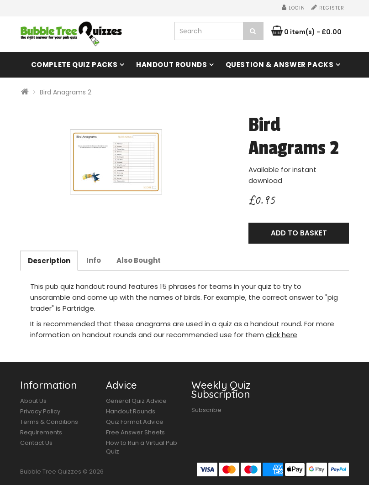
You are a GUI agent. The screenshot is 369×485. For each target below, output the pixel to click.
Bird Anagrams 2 (65, 92)
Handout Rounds (171, 64)
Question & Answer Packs (280, 64)
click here (281, 334)
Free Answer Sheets (135, 432)
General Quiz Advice (136, 400)
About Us (33, 400)
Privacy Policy (40, 411)
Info (93, 260)
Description (49, 261)
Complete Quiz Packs (74, 64)
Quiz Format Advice (134, 421)
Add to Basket (299, 233)
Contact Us (36, 442)
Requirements (41, 432)
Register (327, 8)
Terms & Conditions (49, 421)
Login (293, 8)
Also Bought (138, 260)
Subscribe (206, 410)
